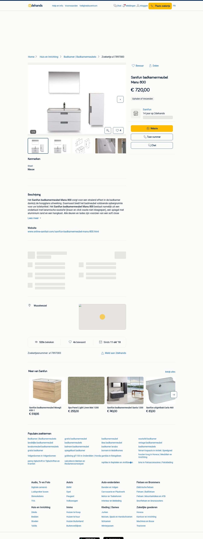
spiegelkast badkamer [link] (75, 450)
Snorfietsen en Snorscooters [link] (150, 501)
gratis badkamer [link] (35, 450)
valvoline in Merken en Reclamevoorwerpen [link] (75, 462)
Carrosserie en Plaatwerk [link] (113, 492)
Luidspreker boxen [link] (39, 492)
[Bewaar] (118, 130)
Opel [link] (68, 492)
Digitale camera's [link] (39, 487)
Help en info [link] (57, 6)
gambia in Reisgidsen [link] (111, 456)
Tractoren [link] (141, 526)
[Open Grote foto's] (108, 130)
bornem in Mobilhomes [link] (112, 450)
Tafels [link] (34, 526)
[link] (39, 5)
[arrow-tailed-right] (173, 394)
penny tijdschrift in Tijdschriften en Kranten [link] (44, 462)
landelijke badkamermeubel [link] (40, 442)
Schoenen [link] (106, 521)
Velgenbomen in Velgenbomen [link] (42, 456)
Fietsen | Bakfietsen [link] (146, 492)
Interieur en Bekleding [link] (112, 501)
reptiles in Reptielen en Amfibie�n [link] (117, 462)
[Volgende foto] (120, 99)
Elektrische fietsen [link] (145, 487)
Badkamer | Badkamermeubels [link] (42, 439)
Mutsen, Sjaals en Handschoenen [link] (117, 517)
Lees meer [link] (35, 218)
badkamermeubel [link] (110, 439)
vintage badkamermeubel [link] (150, 442)
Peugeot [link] (70, 496)
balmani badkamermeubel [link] (77, 446)
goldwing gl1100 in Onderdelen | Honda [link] (83, 456)
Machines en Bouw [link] (145, 521)
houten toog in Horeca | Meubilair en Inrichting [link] (155, 455)
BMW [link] (68, 487)
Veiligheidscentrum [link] (88, 6)
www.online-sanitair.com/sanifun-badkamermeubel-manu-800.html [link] (63, 231)
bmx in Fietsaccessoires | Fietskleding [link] (155, 462)
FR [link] (174, 6)
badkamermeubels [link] (73, 442)
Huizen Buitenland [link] (74, 521)
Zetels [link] (34, 512)
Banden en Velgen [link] (110, 487)
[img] (38, 145)
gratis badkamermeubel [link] (76, 439)
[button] (129, 5)
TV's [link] (33, 501)
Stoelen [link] (34, 521)
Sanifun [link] (147, 109)
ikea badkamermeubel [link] (112, 442)
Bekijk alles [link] (170, 372)
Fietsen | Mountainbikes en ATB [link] (151, 496)
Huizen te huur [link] (73, 517)
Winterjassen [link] (108, 526)
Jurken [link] (105, 512)
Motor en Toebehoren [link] (111, 496)
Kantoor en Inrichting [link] (146, 517)
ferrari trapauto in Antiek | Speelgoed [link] (155, 450)
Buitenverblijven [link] (73, 526)
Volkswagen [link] (72, 501)
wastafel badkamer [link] (147, 439)
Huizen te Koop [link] (73, 512)
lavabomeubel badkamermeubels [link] (43, 446)
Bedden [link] (34, 517)
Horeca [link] (140, 512)
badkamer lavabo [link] (110, 446)
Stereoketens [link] (37, 496)
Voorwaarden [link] (71, 6)
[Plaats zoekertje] (160, 6)
